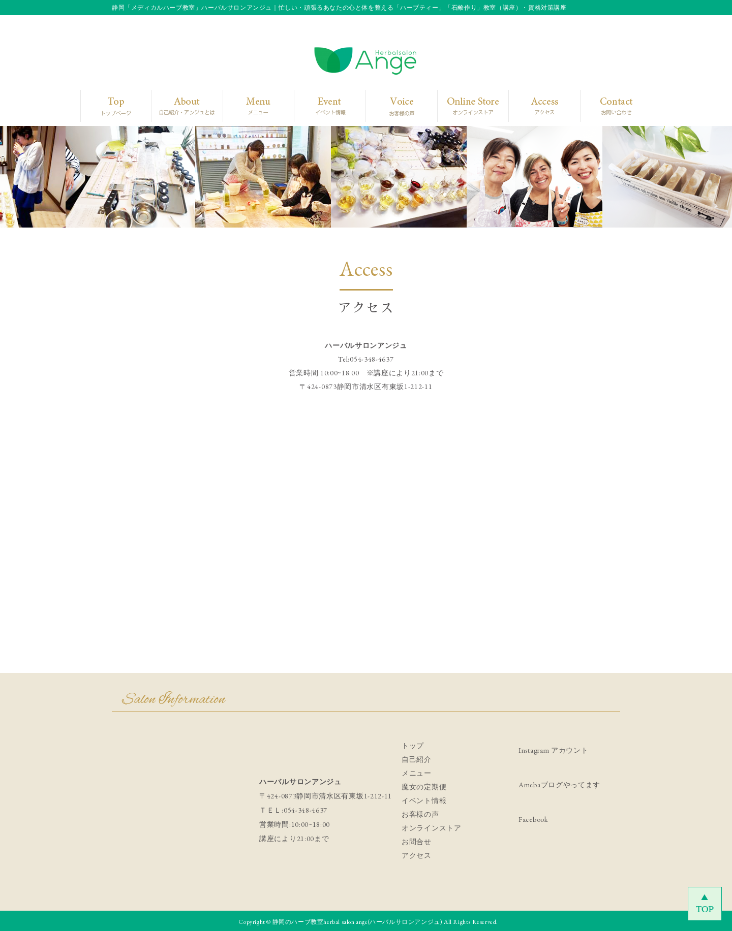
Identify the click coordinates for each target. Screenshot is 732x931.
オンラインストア (432, 827)
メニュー (417, 773)
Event (326, 105)
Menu (254, 105)
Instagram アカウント (553, 750)
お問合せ (417, 841)
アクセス (417, 855)
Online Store (469, 105)
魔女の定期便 (424, 786)
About (182, 105)
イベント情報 (424, 800)
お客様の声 (420, 814)
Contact (608, 105)
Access (537, 105)
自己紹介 (417, 759)
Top (113, 105)
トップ (413, 745)
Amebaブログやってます (559, 784)
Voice (399, 105)
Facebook (533, 819)
